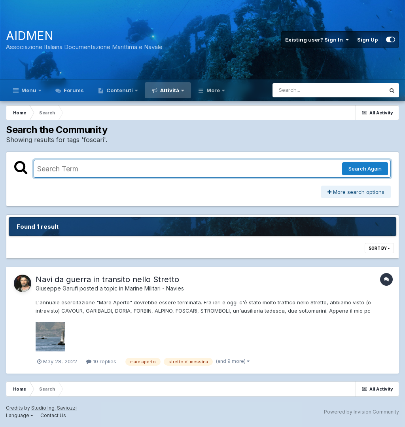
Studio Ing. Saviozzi (54, 408)
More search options (355, 192)
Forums (73, 90)
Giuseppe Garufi (57, 288)
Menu (29, 90)
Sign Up (367, 39)
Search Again (365, 168)
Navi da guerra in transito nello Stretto (107, 279)
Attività (169, 90)
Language (19, 415)
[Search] (307, 90)
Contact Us (53, 415)
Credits (14, 408)
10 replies (101, 361)
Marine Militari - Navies (154, 288)
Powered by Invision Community (361, 412)
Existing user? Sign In (317, 39)
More (213, 90)
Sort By (379, 248)
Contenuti (119, 90)
